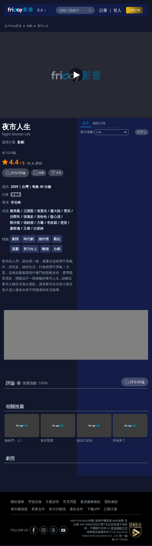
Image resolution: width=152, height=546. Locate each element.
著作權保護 (19, 509)
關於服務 (17, 502)
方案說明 (52, 502)
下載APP (93, 509)
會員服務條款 (90, 502)
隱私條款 (111, 502)
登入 (117, 10)
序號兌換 (35, 502)
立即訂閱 (134, 10)
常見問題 (69, 502)
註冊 (103, 10)
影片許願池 (57, 509)
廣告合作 (76, 509)
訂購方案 (110, 509)
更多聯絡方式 (119, 529)
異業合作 (38, 509)
